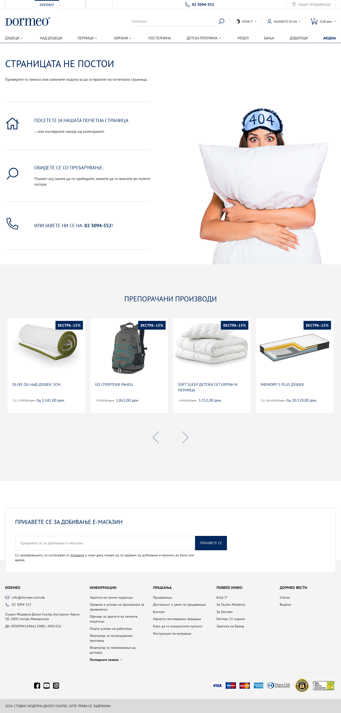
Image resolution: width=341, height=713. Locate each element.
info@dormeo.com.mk (28, 597)
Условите (77, 555)
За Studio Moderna (230, 604)
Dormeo (12, 587)
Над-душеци (51, 38)
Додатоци (299, 38)
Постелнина (159, 38)
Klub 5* (222, 597)
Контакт (159, 612)
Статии (285, 597)
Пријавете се (211, 543)
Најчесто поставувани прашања (177, 619)
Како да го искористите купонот (178, 626)
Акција (329, 38)
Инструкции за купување (172, 633)
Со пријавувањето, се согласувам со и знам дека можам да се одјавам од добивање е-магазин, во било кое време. (104, 557)
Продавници (162, 597)
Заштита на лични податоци (111, 597)
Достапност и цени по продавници (179, 604)
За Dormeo (224, 612)
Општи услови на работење (111, 628)
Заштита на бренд (230, 626)
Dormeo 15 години (230, 619)
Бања (269, 38)
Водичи (285, 604)
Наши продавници (314, 5)
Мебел (243, 38)
